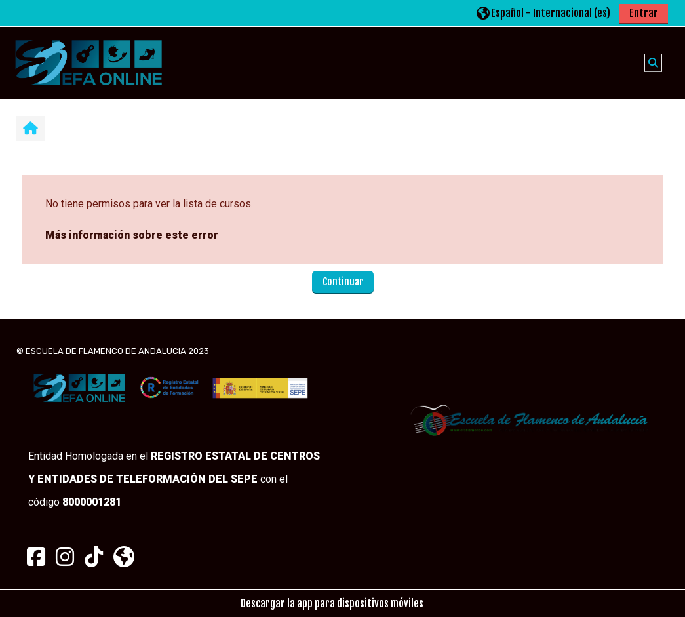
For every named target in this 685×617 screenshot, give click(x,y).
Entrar (643, 13)
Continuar (343, 281)
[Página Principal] (88, 62)
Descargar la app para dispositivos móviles (332, 603)
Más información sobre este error (131, 235)
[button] (543, 13)
